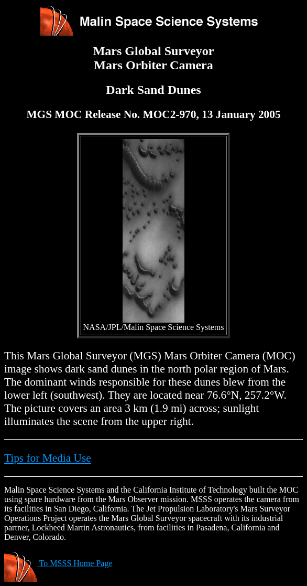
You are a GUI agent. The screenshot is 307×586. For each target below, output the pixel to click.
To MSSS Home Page (58, 563)
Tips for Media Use (47, 458)
